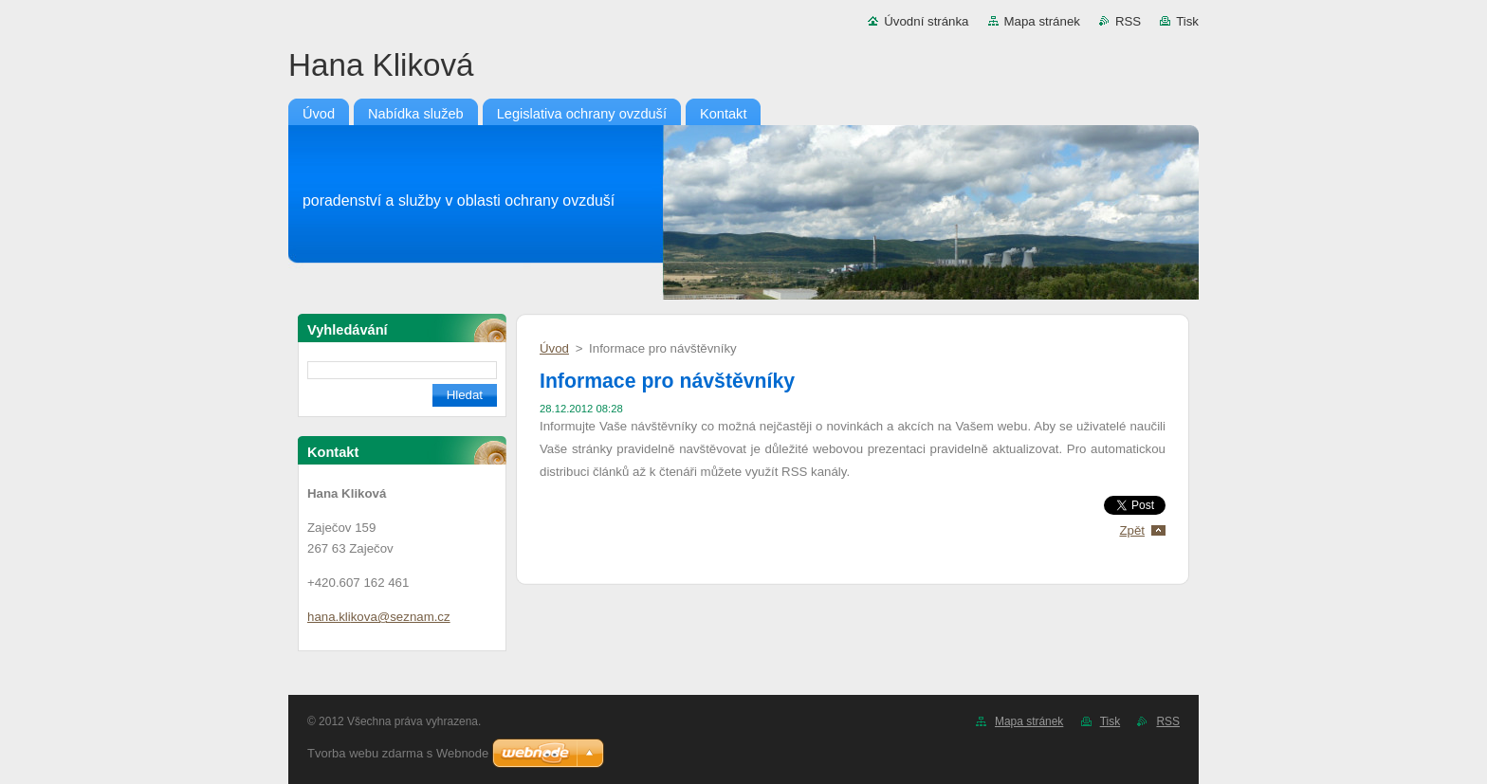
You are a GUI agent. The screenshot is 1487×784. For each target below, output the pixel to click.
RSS (1128, 21)
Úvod (554, 348)
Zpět (1132, 530)
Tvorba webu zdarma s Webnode (397, 753)
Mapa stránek (1042, 21)
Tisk (1187, 21)
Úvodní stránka (926, 21)
